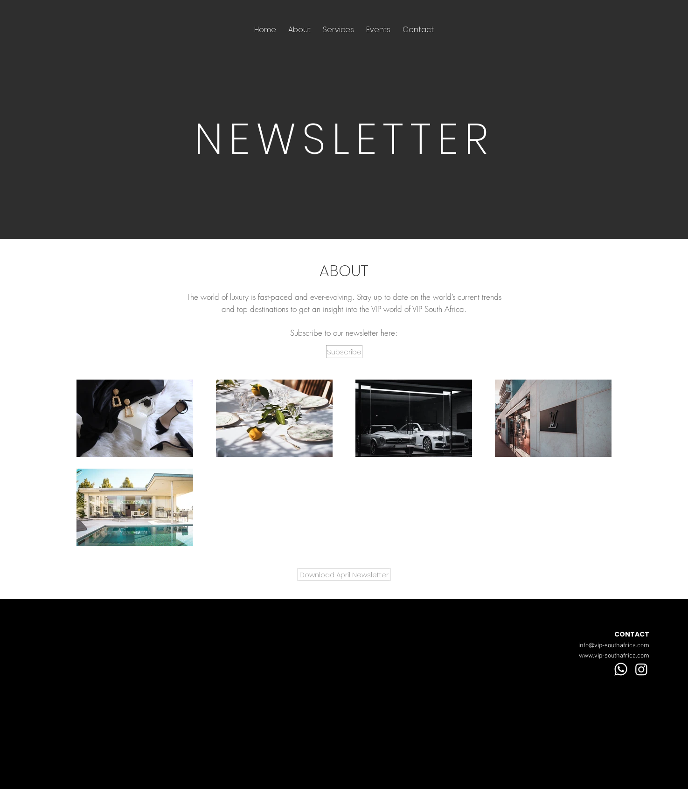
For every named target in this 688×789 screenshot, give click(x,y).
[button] (344, 351)
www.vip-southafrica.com (614, 656)
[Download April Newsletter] (344, 574)
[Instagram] (641, 669)
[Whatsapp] (621, 669)
